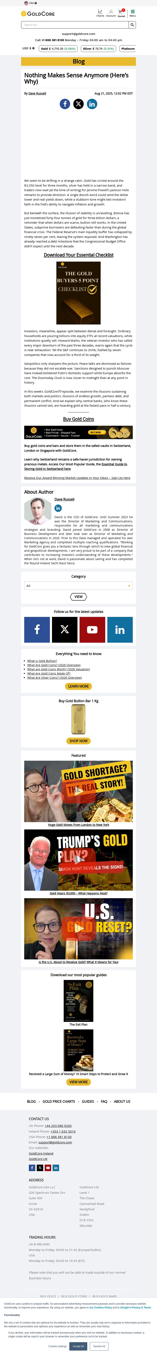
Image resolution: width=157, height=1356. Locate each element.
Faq (104, 1101)
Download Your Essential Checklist (78, 255)
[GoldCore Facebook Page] (37, 630)
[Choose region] (30, 3)
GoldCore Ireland (41, 1153)
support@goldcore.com (78, 33)
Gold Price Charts (59, 1101)
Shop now (78, 741)
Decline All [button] (99, 1346)
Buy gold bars (104, 1296)
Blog (31, 1101)
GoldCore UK (38, 1159)
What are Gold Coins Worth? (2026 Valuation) (58, 669)
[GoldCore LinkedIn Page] (120, 630)
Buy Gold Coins (78, 419)
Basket (121, 13)
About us (122, 1101)
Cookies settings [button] (57, 1346)
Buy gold (48, 1296)
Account (111, 13)
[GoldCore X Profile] (65, 630)
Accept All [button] (78, 1346)
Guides (88, 1101)
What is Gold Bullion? (42, 661)
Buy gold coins (74, 1296)
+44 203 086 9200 (58, 1126)
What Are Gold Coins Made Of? (48, 673)
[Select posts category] (78, 585)
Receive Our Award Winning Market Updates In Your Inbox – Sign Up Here (77, 478)
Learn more (78, 686)
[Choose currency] (28, 48)
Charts (100, 13)
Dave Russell (37, 93)
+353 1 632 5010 (63, 1131)
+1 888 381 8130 (53, 40)
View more (79, 1082)
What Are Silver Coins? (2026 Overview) (54, 678)
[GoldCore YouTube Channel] (92, 630)
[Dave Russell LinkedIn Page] (58, 508)
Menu (133, 13)
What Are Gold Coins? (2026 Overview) (53, 665)
